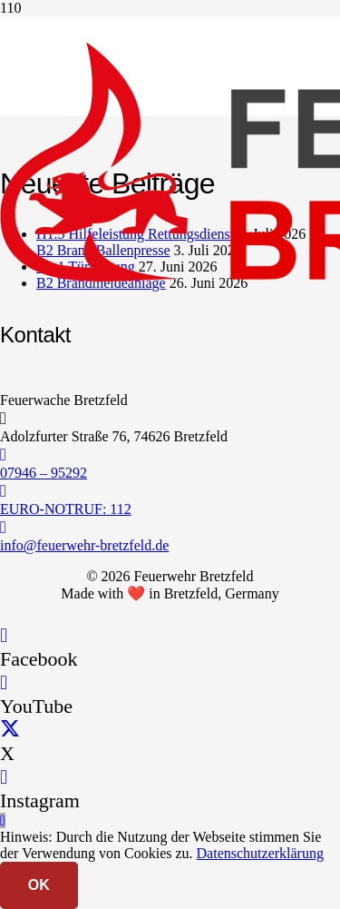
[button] (2, 820)
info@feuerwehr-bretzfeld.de (84, 545)
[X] (10, 729)
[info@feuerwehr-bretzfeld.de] (170, 528)
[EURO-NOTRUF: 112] (170, 491)
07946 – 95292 (43, 472)
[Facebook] (3, 635)
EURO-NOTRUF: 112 (65, 509)
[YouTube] (3, 682)
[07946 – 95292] (170, 455)
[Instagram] (3, 777)
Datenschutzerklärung (260, 853)
